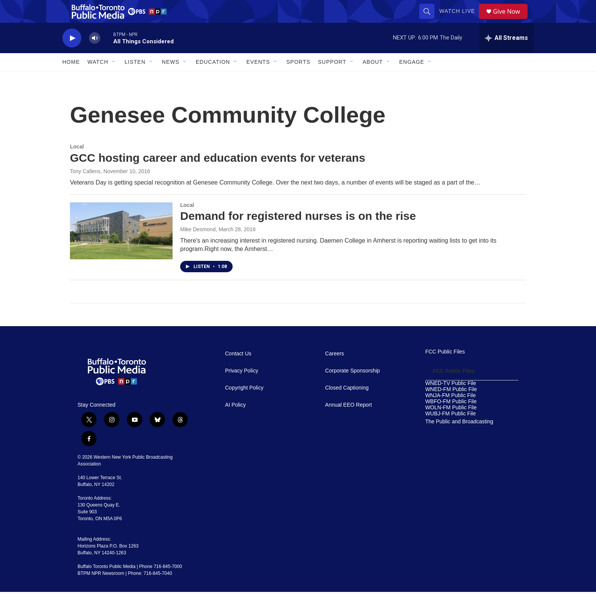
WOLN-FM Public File (451, 425)
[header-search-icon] (429, 19)
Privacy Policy (241, 388)
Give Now (511, 20)
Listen (135, 79)
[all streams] (506, 55)
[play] (72, 55)
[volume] (94, 55)
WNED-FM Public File (451, 406)
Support (332, 79)
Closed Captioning (346, 405)
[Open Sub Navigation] (114, 79)
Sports (298, 79)
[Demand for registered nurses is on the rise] (121, 247)
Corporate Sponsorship (352, 388)
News (170, 79)
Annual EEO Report (348, 422)
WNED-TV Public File (450, 400)
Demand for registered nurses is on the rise (298, 233)
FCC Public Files (445, 369)
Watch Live (460, 20)
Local (77, 164)
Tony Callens (85, 188)
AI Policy (235, 422)
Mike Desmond (198, 246)
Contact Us (238, 371)
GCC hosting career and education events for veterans (217, 175)
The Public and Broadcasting (459, 439)
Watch (97, 79)
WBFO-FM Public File (451, 418)
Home (71, 79)
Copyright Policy (244, 405)
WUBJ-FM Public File (450, 431)
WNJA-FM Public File (450, 412)
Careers (334, 371)
